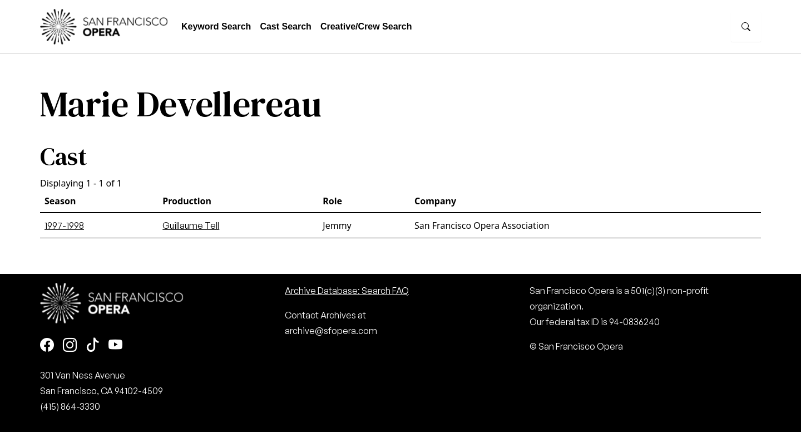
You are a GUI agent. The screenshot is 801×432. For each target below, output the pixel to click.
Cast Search (286, 26)
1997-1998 (64, 225)
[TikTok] (93, 345)
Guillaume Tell (190, 225)
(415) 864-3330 (70, 406)
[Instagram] (70, 345)
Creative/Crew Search (366, 26)
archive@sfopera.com (331, 330)
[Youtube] (115, 345)
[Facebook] (47, 345)
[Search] (746, 27)
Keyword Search (216, 26)
